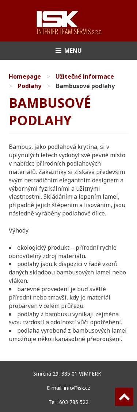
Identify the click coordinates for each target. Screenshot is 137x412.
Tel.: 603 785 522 (68, 402)
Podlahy (29, 86)
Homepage (25, 76)
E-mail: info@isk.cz (68, 387)
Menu (73, 51)
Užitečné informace (85, 76)
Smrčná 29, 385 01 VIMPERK (68, 373)
